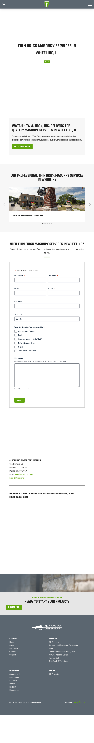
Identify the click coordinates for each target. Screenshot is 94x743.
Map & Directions (16, 478)
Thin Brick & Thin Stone (27, 351)
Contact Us (14, 607)
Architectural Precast (26, 331)
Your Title (18, 314)
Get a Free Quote (22, 146)
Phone (51, 289)
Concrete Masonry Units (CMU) (30, 339)
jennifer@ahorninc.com (24, 474)
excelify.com (79, 702)
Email (17, 289)
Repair (20, 347)
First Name (19, 276)
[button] (90, 4)
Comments (18, 358)
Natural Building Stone (26, 343)
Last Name (53, 276)
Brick (20, 335)
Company (18, 301)
